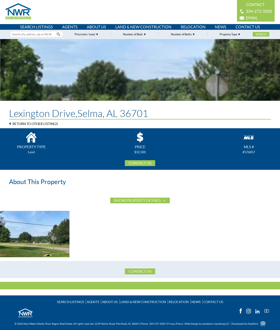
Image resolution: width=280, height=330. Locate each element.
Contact (255, 4)
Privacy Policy (175, 323)
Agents (70, 27)
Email (252, 18)
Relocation (193, 27)
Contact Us (248, 27)
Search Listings (36, 27)
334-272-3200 (259, 11)
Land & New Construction (143, 27)
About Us (96, 27)
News (220, 27)
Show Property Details (137, 200)
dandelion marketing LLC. (216, 323)
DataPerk (253, 323)
